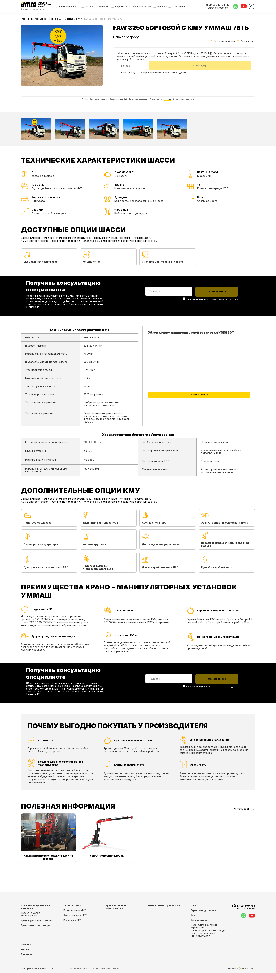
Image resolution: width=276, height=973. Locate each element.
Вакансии (162, 6)
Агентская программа (139, 6)
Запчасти (104, 6)
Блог (193, 915)
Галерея (46, 103)
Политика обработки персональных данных (95, 968)
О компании (179, 6)
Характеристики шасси (71, 103)
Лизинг (25, 949)
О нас (194, 905)
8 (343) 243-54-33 (243, 907)
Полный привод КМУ (74, 910)
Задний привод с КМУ (75, 915)
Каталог (88, 6)
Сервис (119, 6)
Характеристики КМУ (104, 103)
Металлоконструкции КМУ (164, 905)
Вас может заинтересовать (218, 103)
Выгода (189, 103)
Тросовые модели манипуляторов (31, 914)
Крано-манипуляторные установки (35, 906)
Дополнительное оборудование (116, 906)
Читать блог (244, 827)
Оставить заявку (198, 406)
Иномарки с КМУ (73, 19)
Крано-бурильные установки (36, 920)
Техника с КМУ (55, 19)
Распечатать (246, 41)
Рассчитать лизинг (222, 41)
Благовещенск (38, 19)
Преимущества (169, 103)
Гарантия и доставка (203, 910)
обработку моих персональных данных (165, 73)
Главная (25, 19)
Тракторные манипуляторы (35, 925)
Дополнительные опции (138, 103)
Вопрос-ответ (199, 920)
